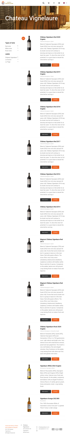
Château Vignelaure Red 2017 (50, 141)
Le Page (11, 62)
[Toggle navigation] (59, 3)
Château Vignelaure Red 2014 (50, 207)
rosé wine (11, 51)
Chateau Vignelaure (11, 57)
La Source (11, 59)
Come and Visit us (9, 425)
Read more (45, 65)
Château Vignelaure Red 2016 (50, 174)
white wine (11, 48)
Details (55, 65)
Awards (15, 427)
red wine (11, 46)
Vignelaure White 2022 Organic (50, 366)
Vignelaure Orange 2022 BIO (49, 398)
